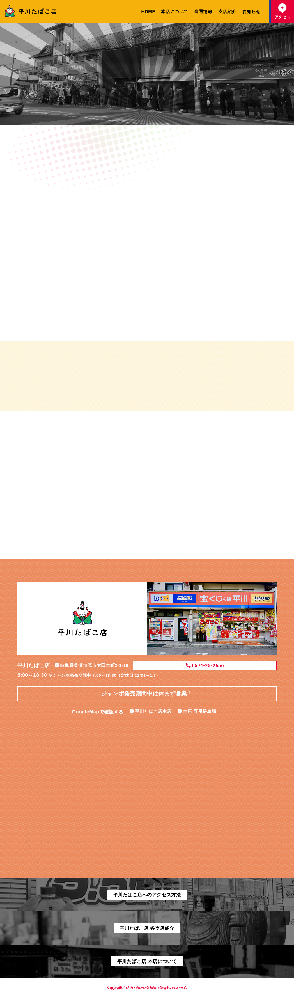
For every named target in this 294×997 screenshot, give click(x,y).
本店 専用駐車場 (199, 711)
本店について (174, 11)
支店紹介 (227, 11)
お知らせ (251, 11)
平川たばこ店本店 (153, 711)
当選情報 (203, 11)
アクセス (282, 11)
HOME (148, 11)
